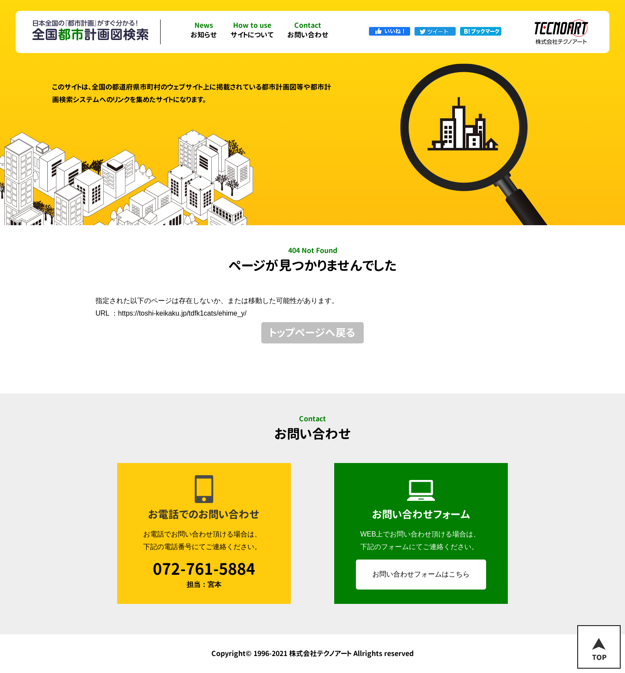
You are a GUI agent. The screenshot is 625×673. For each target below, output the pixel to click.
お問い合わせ (308, 31)
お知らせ (204, 31)
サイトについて (252, 31)
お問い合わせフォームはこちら (421, 574)
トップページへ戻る (312, 332)
